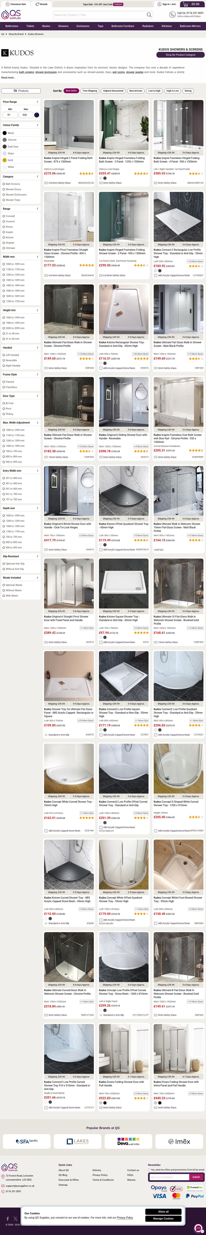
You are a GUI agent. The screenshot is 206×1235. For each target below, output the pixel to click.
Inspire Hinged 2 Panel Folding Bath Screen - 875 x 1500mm (68, 160)
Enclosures (83, 26)
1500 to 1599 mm (15, 290)
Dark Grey (13, 146)
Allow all (163, 1211)
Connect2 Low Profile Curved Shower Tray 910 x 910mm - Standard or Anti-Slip (67, 1085)
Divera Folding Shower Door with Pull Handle (121, 1083)
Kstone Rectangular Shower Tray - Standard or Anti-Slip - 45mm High (122, 344)
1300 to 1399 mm (15, 280)
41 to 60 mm (12, 338)
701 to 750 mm (14, 499)
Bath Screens (13, 184)
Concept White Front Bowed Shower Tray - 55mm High (178, 899)
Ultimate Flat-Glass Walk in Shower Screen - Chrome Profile (68, 344)
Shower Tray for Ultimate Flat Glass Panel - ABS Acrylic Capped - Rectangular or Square (68, 713)
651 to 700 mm (14, 494)
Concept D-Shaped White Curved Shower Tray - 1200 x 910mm (176, 803)
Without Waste (14, 590)
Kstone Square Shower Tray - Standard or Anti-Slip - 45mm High (119, 618)
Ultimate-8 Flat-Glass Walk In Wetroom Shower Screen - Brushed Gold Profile (176, 994)
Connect (10, 221)
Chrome (12, 139)
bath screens (26, 72)
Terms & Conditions (103, 1179)
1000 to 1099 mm (15, 264)
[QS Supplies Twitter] (16, 1218)
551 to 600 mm (14, 488)
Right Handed (13, 365)
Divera (9, 226)
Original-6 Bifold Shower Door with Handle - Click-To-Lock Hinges (67, 525)
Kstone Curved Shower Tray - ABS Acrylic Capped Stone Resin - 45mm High (67, 899)
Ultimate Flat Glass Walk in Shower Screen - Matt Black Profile (177, 344)
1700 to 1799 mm (15, 301)
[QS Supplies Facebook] (8, 1218)
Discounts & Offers (69, 1179)
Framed (10, 381)
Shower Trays (13, 200)
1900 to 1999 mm (15, 322)
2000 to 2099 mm (15, 328)
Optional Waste (14, 585)
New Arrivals (135, 90)
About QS (64, 1170)
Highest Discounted (113, 90)
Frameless (11, 387)
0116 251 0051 (11, 1191)
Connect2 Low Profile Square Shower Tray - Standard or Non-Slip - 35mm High (123, 713)
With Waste (12, 595)
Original (10, 242)
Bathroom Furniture (123, 26)
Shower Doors (13, 189)
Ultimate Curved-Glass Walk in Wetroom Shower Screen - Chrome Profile (67, 992)
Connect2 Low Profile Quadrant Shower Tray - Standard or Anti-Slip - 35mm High (178, 713)
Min (10, 109)
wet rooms (118, 72)
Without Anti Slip (15, 569)
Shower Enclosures (16, 194)
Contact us (133, 1170)
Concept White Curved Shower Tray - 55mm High (68, 803)
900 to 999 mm (14, 462)
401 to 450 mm (14, 483)
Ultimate (10, 248)
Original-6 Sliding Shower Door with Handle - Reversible (123, 436)
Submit (196, 1177)
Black (11, 133)
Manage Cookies (163, 1218)
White (11, 167)
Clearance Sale (16, 4)
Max (26, 109)
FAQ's (130, 1175)
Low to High (154, 90)
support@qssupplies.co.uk (17, 1185)
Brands (41, 4)
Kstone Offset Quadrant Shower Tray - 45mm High (124, 525)
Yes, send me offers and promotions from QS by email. (178, 1169)
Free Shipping (90, 90)
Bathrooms (11, 26)
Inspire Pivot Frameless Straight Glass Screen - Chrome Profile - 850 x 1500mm (66, 253)
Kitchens (167, 26)
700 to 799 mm (14, 451)
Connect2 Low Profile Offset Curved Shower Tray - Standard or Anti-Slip (123, 803)
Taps (100, 26)
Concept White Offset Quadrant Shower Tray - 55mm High (120, 899)
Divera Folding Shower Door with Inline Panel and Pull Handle (176, 1083)
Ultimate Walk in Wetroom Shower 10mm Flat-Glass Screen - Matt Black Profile (177, 527)
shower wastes (134, 72)
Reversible (11, 360)
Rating (188, 90)
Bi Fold (9, 403)
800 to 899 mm (14, 456)
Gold (10, 160)
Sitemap (63, 1184)
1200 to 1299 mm (15, 274)
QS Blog (63, 1175)
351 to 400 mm (14, 478)
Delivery (97, 1170)
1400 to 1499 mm (15, 285)
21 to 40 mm (12, 333)
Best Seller (71, 90)
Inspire (9, 232)
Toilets (30, 26)
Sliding (9, 414)
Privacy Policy (100, 1175)
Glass (11, 153)
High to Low (173, 90)
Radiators (148, 26)
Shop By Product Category (181, 54)
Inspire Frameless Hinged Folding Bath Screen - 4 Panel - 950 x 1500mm (176, 160)
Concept (10, 216)
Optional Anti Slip (15, 563)
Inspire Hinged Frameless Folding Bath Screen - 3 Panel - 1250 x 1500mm (122, 160)
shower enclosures (46, 72)
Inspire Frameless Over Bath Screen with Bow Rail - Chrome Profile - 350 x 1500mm (178, 438)
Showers (63, 26)
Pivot (8, 408)
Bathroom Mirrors (190, 26)
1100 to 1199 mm (15, 269)
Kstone (9, 237)
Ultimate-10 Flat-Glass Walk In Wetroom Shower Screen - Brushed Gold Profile (176, 620)
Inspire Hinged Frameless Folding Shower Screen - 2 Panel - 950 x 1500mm (122, 251)
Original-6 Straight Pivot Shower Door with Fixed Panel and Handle (66, 618)
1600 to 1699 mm (15, 296)
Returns (131, 1179)
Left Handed (12, 355)
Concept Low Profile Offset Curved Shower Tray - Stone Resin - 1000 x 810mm (123, 992)
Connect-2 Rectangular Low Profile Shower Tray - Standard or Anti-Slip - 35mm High (178, 253)
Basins (46, 26)
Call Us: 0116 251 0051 (190, 13)
